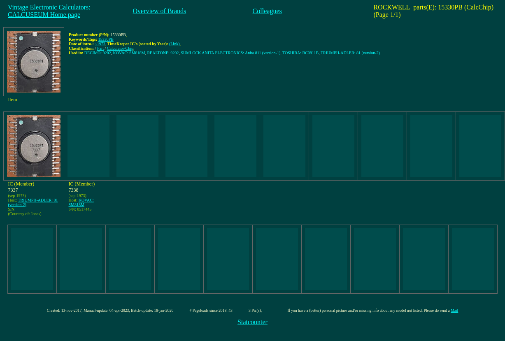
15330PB (106, 39)
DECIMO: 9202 (97, 53)
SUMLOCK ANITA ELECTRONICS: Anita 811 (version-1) (230, 53)
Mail (454, 310)
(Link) (174, 44)
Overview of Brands (159, 10)
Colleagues (267, 10)
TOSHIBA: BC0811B (300, 53)
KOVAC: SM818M (129, 53)
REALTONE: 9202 (163, 53)
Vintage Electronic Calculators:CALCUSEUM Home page (49, 11)
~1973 (100, 44)
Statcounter (252, 321)
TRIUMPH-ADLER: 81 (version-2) (350, 53)
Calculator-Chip (120, 48)
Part (100, 48)
